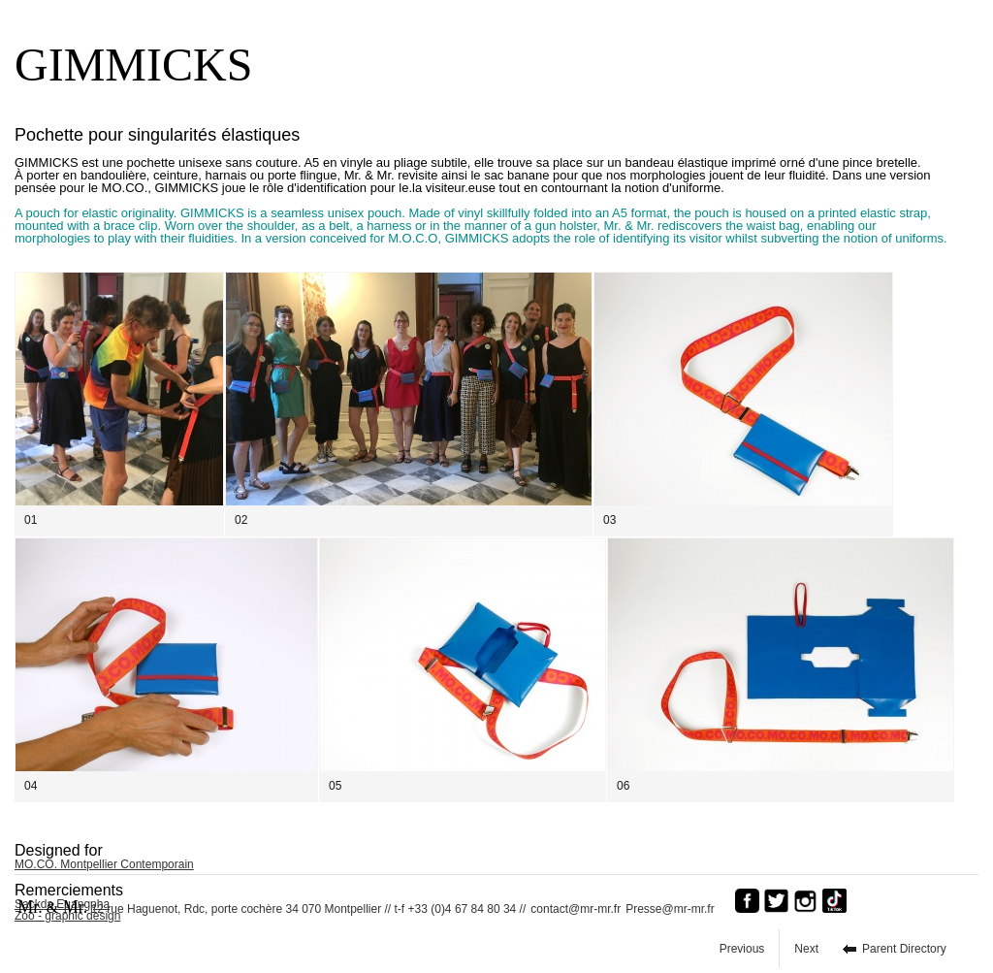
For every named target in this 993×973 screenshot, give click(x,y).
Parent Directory (904, 949)
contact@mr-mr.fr (575, 909)
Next (806, 949)
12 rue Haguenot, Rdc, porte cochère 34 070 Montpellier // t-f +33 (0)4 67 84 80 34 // (271, 907)
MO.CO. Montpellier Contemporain (104, 864)
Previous (742, 949)
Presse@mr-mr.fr (674, 909)
